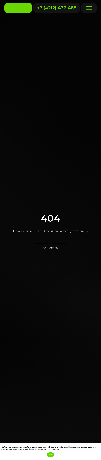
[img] (18, 8)
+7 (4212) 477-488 (56, 7)
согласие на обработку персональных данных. (37, 449)
